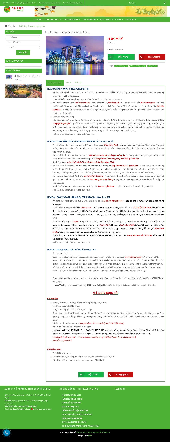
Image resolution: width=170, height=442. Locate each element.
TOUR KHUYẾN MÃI (15, 61)
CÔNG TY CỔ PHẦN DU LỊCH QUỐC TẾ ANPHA (93, 432)
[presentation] (55, 83)
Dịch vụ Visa (106, 20)
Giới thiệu (131, 20)
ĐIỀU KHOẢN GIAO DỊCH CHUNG (74, 422)
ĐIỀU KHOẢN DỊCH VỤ (70, 407)
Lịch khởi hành (90, 20)
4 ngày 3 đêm (152, 66)
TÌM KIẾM (10, 32)
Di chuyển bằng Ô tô (121, 66)
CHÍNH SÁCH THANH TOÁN (72, 418)
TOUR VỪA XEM (13, 70)
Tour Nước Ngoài (72, 20)
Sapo (90, 436)
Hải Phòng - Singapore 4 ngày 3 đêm (27, 76)
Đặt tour (88, 374)
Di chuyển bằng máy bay (137, 66)
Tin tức (119, 20)
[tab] (55, 83)
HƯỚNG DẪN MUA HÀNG (71, 395)
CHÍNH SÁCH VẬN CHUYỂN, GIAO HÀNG (77, 414)
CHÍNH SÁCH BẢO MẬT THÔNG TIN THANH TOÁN (80, 426)
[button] (101, 38)
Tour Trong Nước (53, 20)
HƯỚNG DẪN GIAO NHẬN (71, 403)
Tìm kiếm (23, 53)
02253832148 (149, 57)
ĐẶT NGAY (118, 57)
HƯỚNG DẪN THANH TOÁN (72, 399)
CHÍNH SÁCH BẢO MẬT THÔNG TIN (75, 411)
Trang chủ (38, 19)
